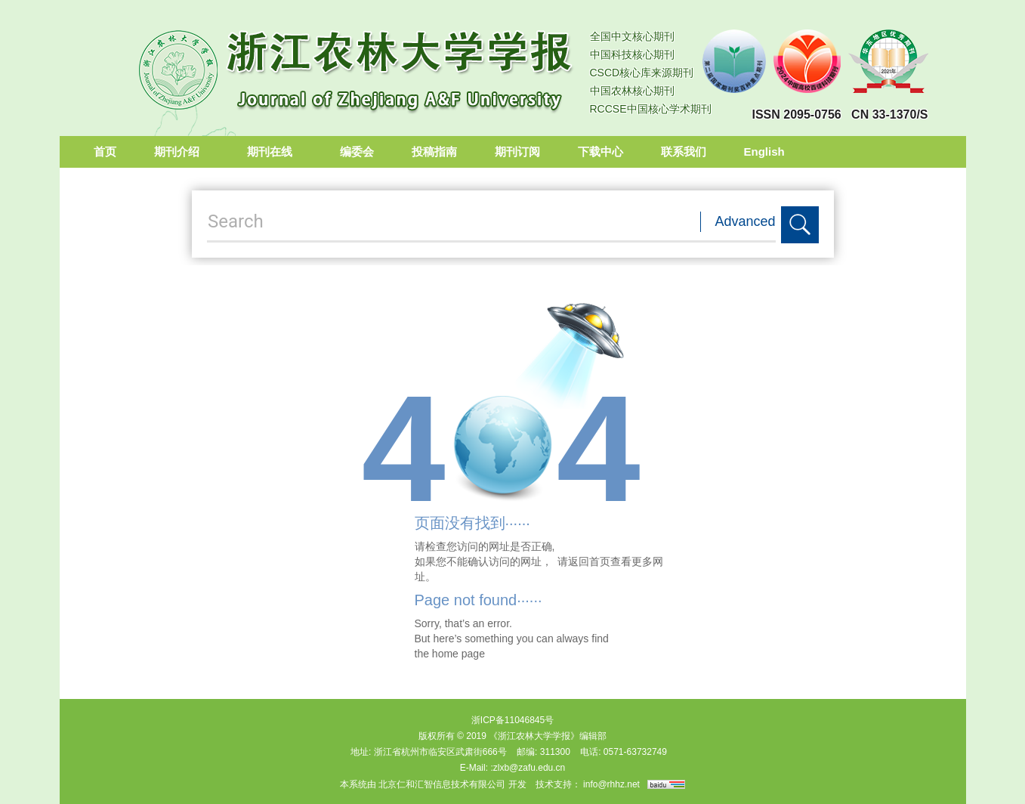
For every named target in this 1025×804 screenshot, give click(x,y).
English (764, 151)
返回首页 (589, 561)
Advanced (745, 221)
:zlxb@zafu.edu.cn (527, 767)
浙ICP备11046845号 (512, 720)
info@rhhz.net (611, 784)
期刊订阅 (517, 151)
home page (458, 654)
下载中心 (600, 151)
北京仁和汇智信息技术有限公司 (441, 784)
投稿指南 (434, 151)
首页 (105, 151)
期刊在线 (274, 151)
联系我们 (683, 151)
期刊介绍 (181, 151)
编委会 (357, 151)
